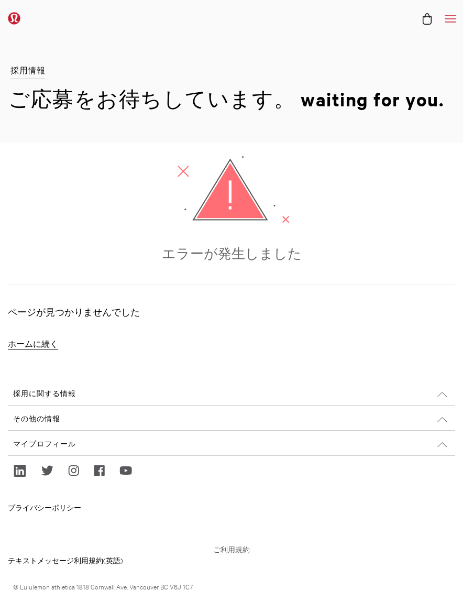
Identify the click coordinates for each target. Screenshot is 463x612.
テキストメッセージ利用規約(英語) (65, 560)
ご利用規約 (231, 549)
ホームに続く (33, 344)
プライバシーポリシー (44, 507)
